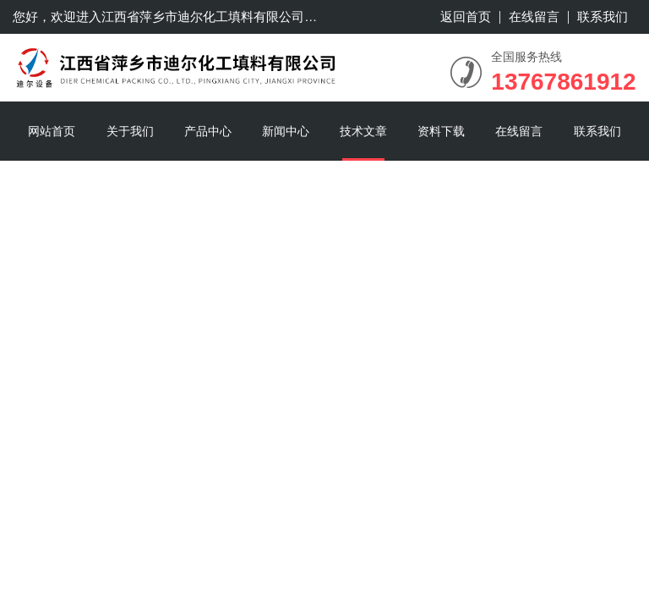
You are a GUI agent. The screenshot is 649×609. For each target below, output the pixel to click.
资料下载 (441, 131)
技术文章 (363, 131)
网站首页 (51, 131)
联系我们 (602, 16)
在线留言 (534, 16)
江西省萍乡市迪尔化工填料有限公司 (202, 16)
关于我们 (130, 131)
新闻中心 (285, 131)
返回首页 (465, 16)
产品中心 (208, 131)
